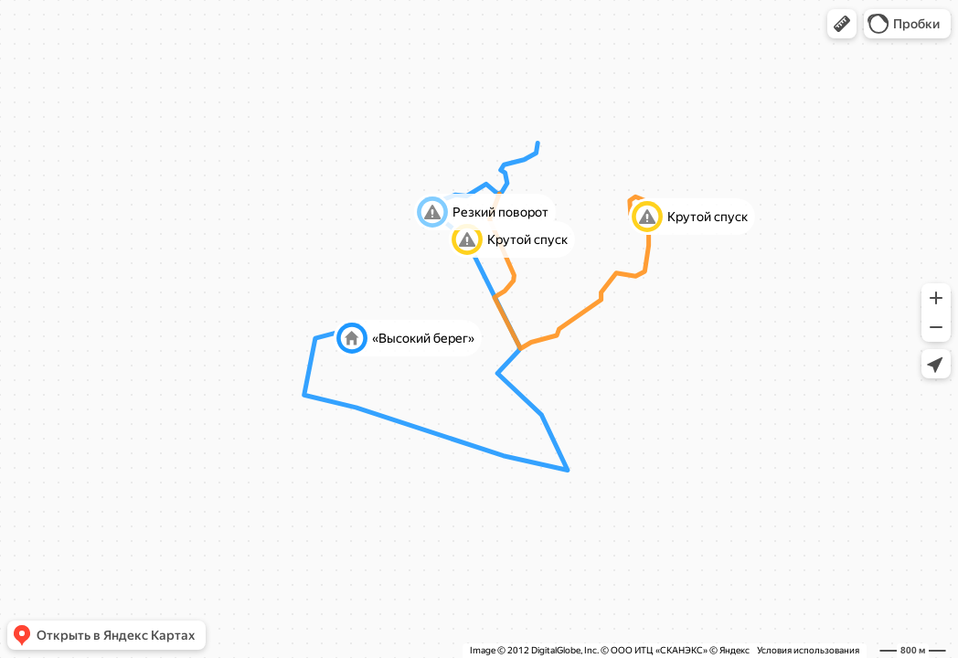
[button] (842, 23)
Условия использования (808, 650)
